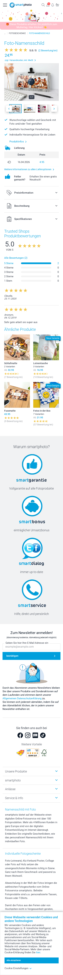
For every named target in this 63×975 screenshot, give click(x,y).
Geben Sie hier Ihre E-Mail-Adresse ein (27, 643)
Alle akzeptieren (14, 960)
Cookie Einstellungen (18, 968)
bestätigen (12, 656)
